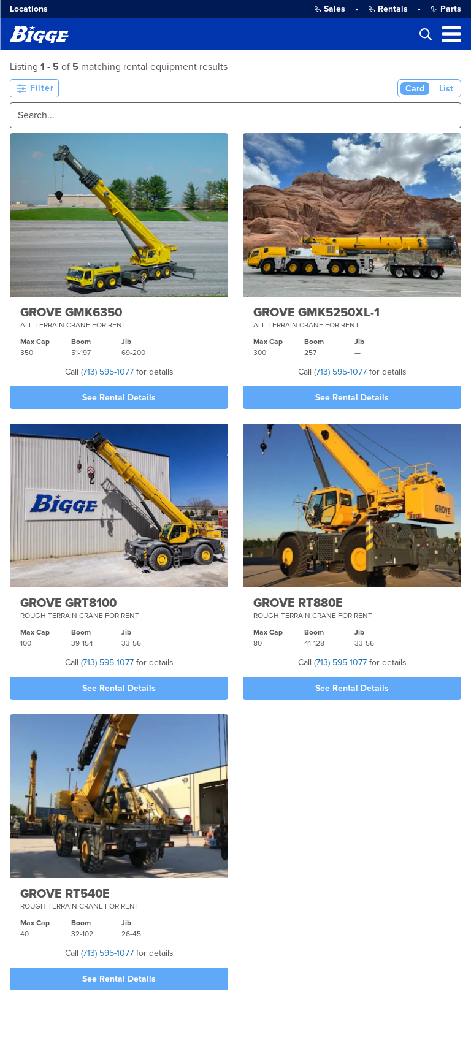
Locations (29, 9)
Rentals (388, 9)
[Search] (235, 115)
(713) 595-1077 (107, 372)
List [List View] (446, 88)
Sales (329, 9)
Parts (446, 9)
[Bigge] (39, 34)
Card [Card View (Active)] (414, 88)
